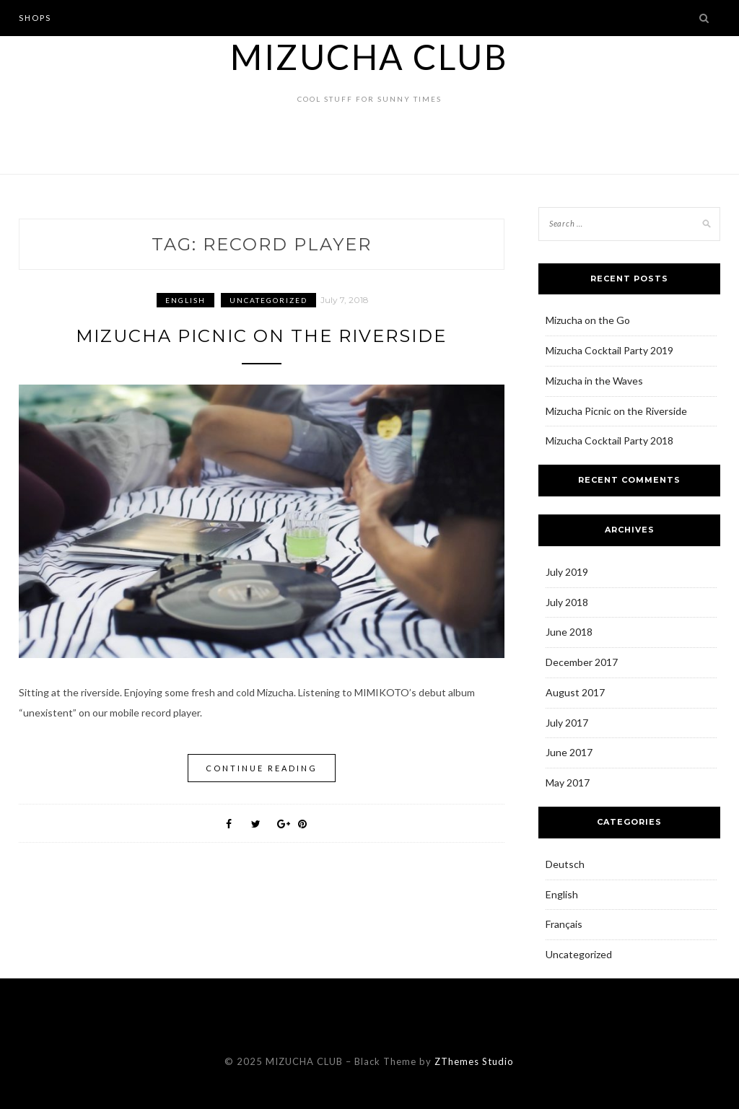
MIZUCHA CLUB (369, 56)
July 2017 (567, 722)
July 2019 (567, 572)
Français (564, 924)
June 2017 (569, 752)
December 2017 (582, 662)
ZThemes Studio (474, 1061)
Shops (35, 17)
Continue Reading (262, 768)
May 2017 (568, 782)
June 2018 (569, 632)
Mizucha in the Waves (594, 380)
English (185, 300)
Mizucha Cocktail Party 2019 (609, 350)
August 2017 (575, 692)
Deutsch (565, 864)
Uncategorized (268, 300)
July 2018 (567, 602)
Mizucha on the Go (588, 320)
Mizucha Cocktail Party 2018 (609, 440)
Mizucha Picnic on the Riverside (261, 335)
